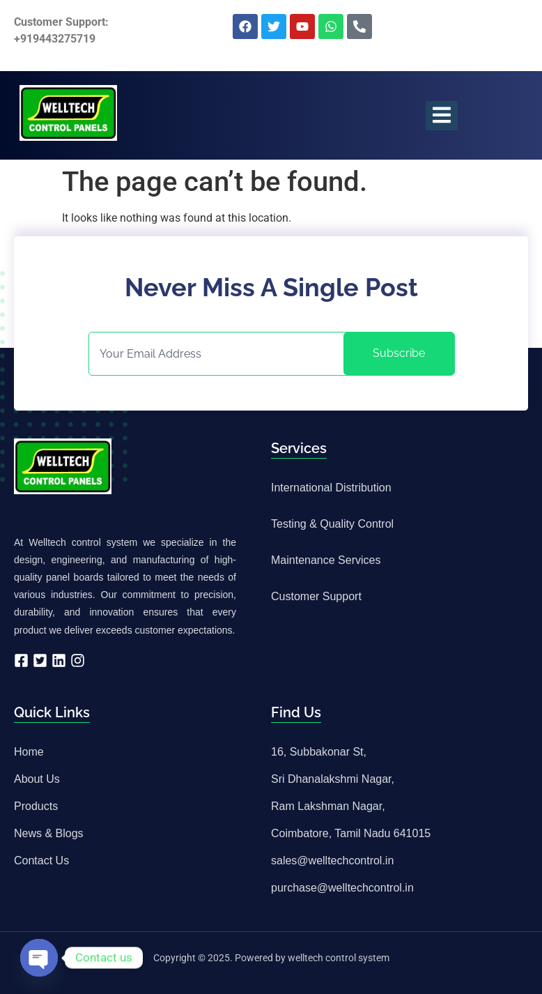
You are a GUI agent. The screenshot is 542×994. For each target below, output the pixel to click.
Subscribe (399, 353)
